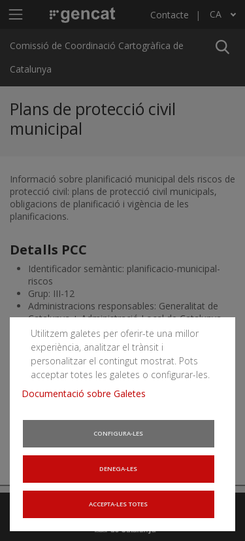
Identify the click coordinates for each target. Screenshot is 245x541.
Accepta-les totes (119, 506)
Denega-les (118, 470)
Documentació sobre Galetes (85, 399)
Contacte (169, 15)
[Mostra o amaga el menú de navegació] (15, 14)
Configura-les (118, 436)
